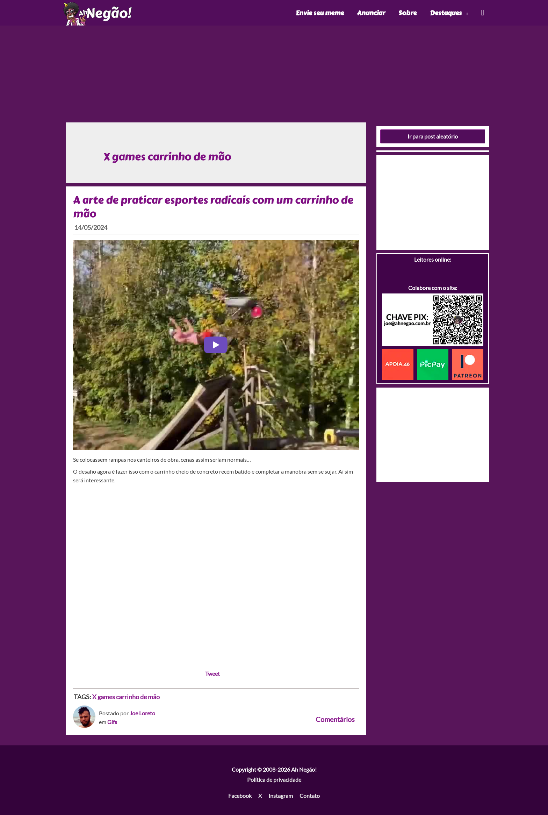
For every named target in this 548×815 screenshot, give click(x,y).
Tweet (212, 673)
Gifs (112, 721)
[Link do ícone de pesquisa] (482, 13)
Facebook (240, 795)
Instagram (280, 795)
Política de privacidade (274, 779)
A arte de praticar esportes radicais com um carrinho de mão (213, 207)
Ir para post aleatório (433, 136)
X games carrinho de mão (126, 697)
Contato (310, 795)
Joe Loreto (142, 713)
